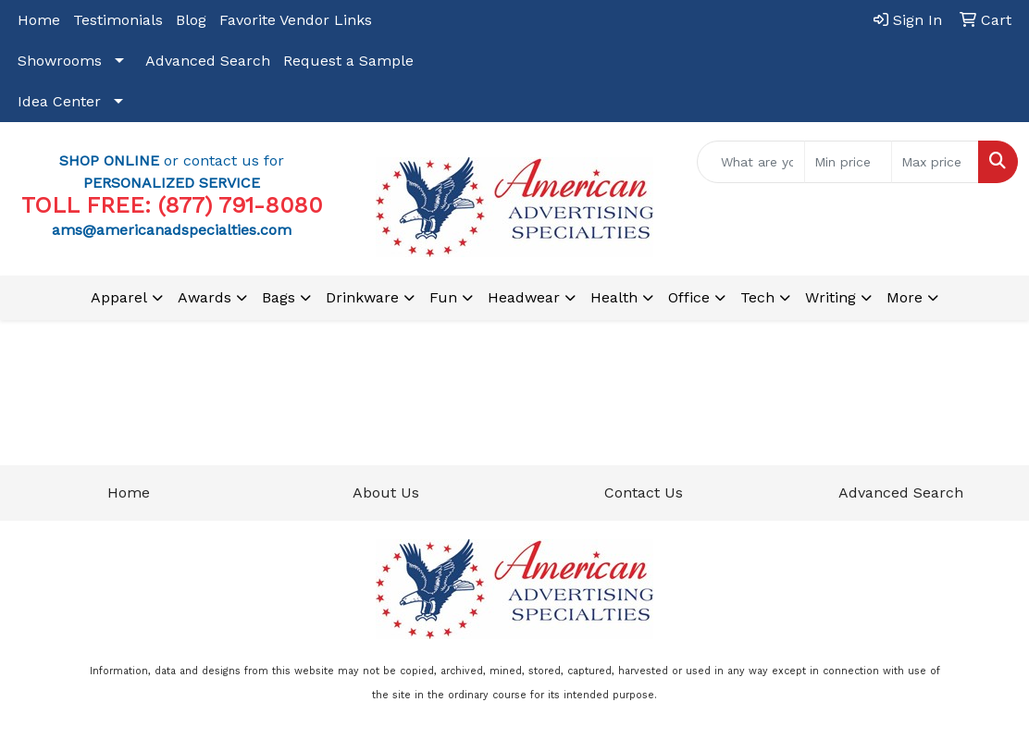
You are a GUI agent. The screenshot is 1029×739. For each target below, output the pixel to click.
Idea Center (59, 101)
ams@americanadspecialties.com (171, 230)
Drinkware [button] (362, 297)
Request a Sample (348, 60)
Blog (191, 20)
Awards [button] (204, 297)
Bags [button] (278, 297)
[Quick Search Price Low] (848, 162)
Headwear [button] (524, 297)
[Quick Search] (751, 162)
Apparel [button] (119, 297)
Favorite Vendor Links (295, 20)
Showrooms (60, 60)
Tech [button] (757, 297)
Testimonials (118, 20)
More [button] (904, 297)
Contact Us (643, 492)
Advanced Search (207, 60)
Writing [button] (830, 297)
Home (39, 20)
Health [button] (614, 297)
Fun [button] (443, 297)
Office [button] (689, 297)
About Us (386, 492)
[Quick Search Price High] (935, 162)
